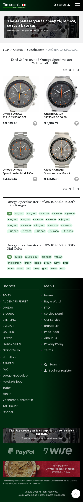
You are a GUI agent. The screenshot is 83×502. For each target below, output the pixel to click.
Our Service (52, 320)
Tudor (7, 388)
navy (57, 263)
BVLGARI (8, 326)
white (20, 268)
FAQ (47, 307)
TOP (6, 49)
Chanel (8, 412)
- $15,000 (66, 225)
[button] (35, 123)
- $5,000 (70, 213)
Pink (62, 268)
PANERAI (8, 363)
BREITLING (9, 320)
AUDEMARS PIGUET (15, 301)
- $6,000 (12, 219)
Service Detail (53, 314)
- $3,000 (44, 213)
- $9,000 (51, 219)
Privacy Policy (53, 344)
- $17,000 (26, 231)
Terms (48, 350)
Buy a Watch (53, 301)
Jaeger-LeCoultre (15, 376)
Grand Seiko (11, 350)
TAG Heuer (10, 406)
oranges (46, 257)
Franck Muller (12, 344)
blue (65, 263)
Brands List (51, 326)
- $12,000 (25, 225)
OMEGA (8, 307)
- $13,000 (39, 225)
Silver (54, 268)
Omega (18, 49)
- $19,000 (53, 231)
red (28, 268)
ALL (9, 213)
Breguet (8, 314)
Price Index (51, 332)
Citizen (7, 338)
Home (48, 295)
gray (36, 268)
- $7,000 (25, 219)
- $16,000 (13, 231)
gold (44, 268)
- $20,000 (67, 231)
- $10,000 (64, 219)
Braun (47, 263)
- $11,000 (12, 225)
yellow (58, 257)
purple (18, 257)
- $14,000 (53, 225)
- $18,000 (40, 231)
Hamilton (9, 357)
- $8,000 (38, 219)
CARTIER (8, 332)
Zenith (7, 394)
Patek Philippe (12, 382)
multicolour (31, 257)
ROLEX (7, 295)
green (27, 263)
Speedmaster (35, 49)
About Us (50, 338)
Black (11, 268)
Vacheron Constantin (18, 400)
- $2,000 (31, 213)
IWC (5, 369)
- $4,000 (57, 213)
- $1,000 (18, 213)
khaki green (14, 263)
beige (37, 263)
